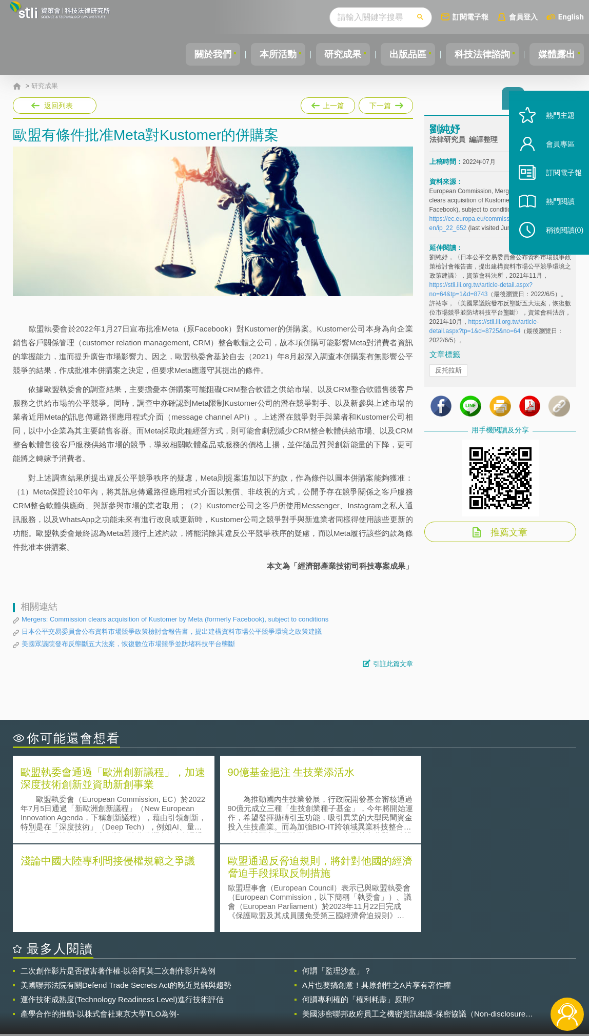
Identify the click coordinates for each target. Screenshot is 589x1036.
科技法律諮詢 (477, 54)
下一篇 (385, 103)
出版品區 (400, 54)
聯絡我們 (298, 994)
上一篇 (328, 103)
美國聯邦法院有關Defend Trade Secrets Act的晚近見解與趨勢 (126, 895)
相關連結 (492, 980)
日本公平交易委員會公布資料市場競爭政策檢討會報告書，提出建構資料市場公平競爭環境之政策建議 (172, 631)
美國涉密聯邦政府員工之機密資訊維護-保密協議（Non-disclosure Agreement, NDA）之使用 (413, 924)
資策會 (435, 980)
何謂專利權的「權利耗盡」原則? (358, 909)
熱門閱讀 (554, 215)
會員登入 (523, 16)
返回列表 (58, 105)
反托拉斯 (448, 373)
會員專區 (554, 158)
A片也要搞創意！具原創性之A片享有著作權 (376, 895)
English (571, 16)
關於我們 (195, 54)
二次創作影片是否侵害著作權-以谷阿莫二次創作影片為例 (118, 881)
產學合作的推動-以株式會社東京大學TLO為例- (100, 924)
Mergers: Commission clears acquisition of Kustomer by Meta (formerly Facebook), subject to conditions (175, 619)
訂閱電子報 (470, 16)
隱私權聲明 (302, 980)
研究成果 (331, 54)
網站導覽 (358, 994)
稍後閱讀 (559, 244)
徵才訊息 (358, 980)
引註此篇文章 (393, 664)
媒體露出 (555, 54)
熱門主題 (554, 129)
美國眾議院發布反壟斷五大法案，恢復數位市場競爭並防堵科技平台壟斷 (128, 644)
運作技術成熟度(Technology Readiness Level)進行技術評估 (122, 909)
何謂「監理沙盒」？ (336, 881)
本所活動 (263, 54)
